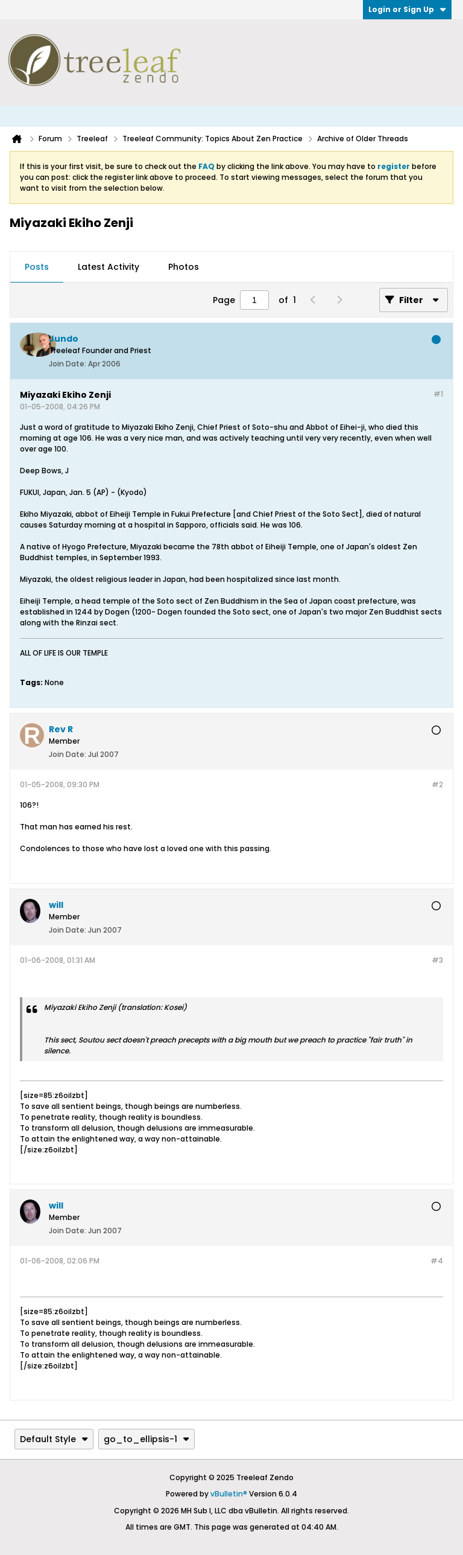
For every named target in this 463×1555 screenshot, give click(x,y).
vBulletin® (228, 1494)
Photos (183, 267)
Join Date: (67, 364)
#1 (438, 394)
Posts (37, 267)
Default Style (54, 1439)
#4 (436, 1261)
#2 (437, 784)
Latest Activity (108, 267)
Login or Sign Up (407, 9)
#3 (437, 960)
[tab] (36, 267)
